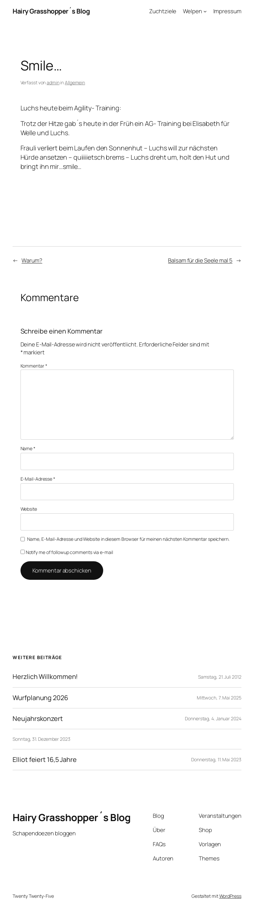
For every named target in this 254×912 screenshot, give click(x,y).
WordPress (230, 896)
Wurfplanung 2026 (40, 697)
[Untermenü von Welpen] (205, 11)
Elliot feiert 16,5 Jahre (45, 759)
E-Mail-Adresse (38, 479)
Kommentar (34, 366)
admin (53, 82)
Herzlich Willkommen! (45, 676)
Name (28, 448)
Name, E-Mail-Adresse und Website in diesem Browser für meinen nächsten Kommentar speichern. (128, 539)
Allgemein (75, 82)
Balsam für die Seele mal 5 (200, 260)
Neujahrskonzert (38, 718)
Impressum (227, 11)
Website (29, 509)
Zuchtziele (162, 11)
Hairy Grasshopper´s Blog (51, 11)
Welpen (192, 11)
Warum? (31, 260)
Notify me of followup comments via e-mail (67, 552)
